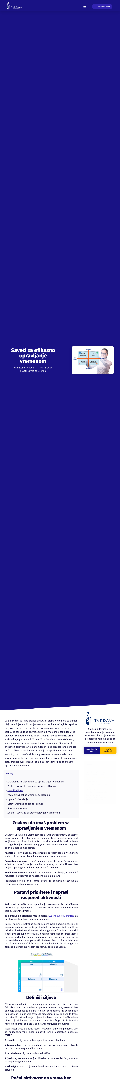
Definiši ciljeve (15, 790)
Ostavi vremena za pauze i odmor (25, 803)
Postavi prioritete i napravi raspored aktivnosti (32, 786)
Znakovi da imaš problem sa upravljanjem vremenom (36, 781)
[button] (86, 4)
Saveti (23, 371)
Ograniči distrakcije (18, 799)
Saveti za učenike (37, 371)
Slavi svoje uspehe (17, 808)
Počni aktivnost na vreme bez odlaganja (29, 795)
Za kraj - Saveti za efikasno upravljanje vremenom (34, 812)
